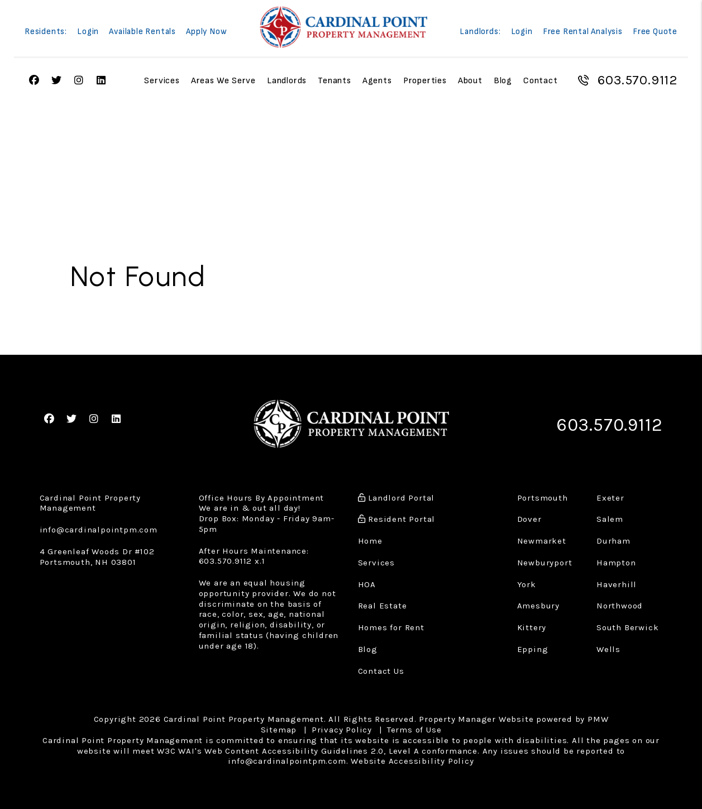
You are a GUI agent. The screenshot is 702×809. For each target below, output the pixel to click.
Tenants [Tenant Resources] (334, 80)
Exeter (610, 495)
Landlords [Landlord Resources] (287, 80)
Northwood (619, 603)
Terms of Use (414, 727)
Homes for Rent (391, 625)
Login (88, 32)
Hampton (616, 560)
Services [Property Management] (161, 80)
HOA (367, 582)
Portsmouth (542, 495)
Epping (532, 646)
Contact (540, 80)
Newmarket (541, 539)
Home (370, 539)
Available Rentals (142, 32)
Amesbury (538, 603)
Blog (503, 80)
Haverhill (616, 582)
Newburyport (544, 560)
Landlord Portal (396, 495)
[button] (49, 418)
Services (376, 560)
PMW (598, 717)
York (526, 582)
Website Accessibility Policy (412, 759)
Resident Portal (397, 517)
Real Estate (382, 603)
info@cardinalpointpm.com (98, 527)
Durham (613, 539)
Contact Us (381, 668)
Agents (377, 80)
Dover (529, 517)
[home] (343, 27)
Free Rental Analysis (583, 32)
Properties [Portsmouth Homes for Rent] (425, 80)
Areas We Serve (223, 80)
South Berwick (627, 625)
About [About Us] (470, 80)
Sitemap (279, 727)
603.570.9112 (636, 80)
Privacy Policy (342, 727)
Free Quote (655, 32)
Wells (608, 646)
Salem (609, 517)
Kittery (532, 625)
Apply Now (206, 32)
